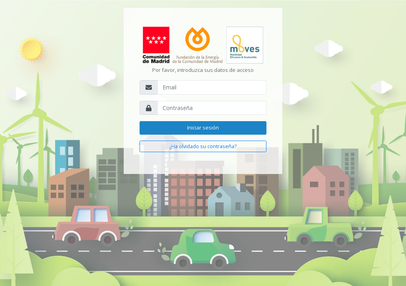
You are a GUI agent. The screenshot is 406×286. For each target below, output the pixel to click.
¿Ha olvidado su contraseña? (203, 146)
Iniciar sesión (203, 127)
